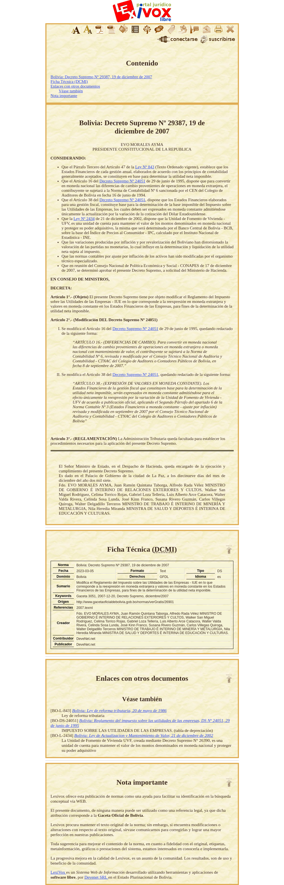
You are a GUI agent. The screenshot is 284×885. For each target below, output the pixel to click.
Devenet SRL (96, 877)
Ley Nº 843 (144, 167)
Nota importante (64, 95)
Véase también (71, 91)
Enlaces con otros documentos (75, 86)
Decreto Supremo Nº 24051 (122, 181)
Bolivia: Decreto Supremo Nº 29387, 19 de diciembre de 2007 (101, 77)
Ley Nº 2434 (84, 218)
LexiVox (58, 872)
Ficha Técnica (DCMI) (69, 81)
